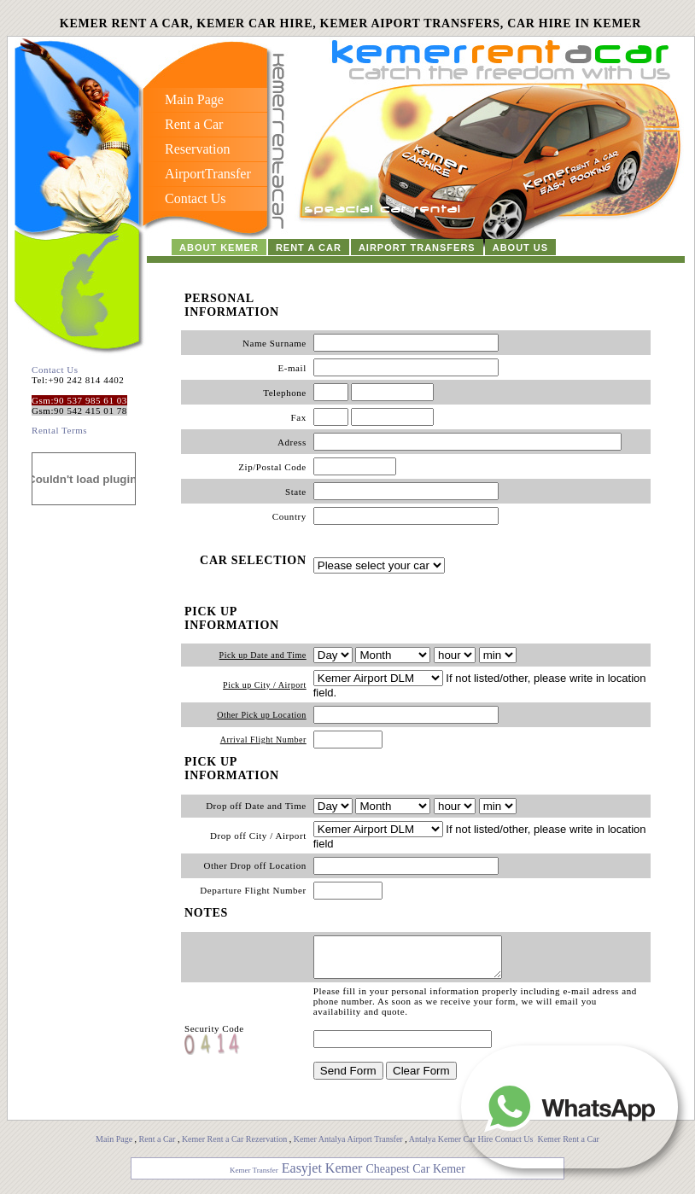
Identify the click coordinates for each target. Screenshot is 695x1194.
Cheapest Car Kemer (415, 1176)
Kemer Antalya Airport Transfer (350, 1146)
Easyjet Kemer (322, 1175)
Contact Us (55, 369)
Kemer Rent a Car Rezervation (234, 1146)
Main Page (114, 1146)
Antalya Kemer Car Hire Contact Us (472, 1146)
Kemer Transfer (254, 1178)
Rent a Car (157, 1146)
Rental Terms (59, 430)
